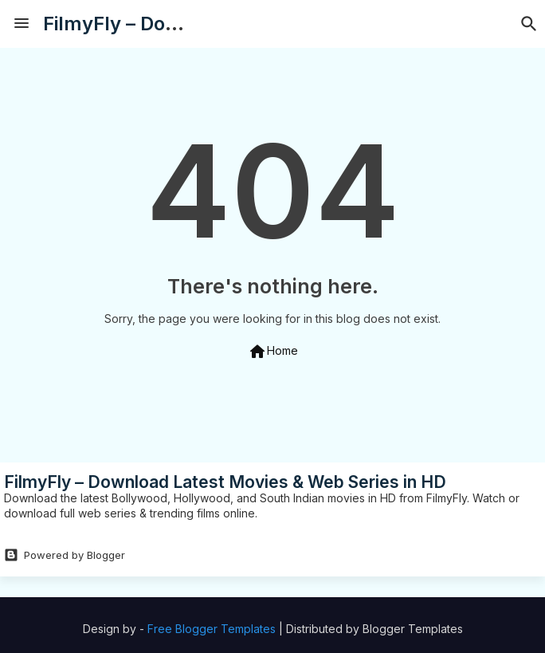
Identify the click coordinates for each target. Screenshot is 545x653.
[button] (529, 24)
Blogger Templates (413, 628)
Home (273, 351)
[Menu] (21, 24)
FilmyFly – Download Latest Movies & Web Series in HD (225, 482)
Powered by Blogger (64, 555)
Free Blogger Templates (211, 628)
